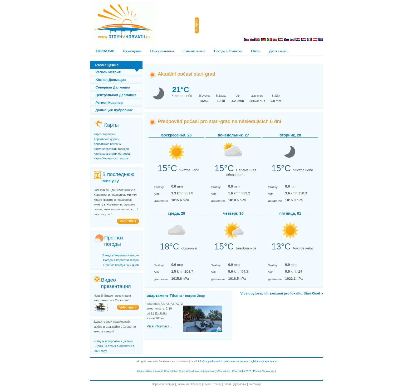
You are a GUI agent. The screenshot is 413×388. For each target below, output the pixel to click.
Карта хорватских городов (111, 148)
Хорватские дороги (107, 139)
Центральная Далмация (116, 95)
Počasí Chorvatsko (263, 371)
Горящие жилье (194, 51)
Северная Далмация (113, 87)
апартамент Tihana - (176, 295)
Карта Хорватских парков (111, 158)
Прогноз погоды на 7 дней (121, 265)
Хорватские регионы (107, 143)
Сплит (227, 384)
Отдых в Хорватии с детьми (114, 341)
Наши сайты (144, 371)
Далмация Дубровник (114, 110)
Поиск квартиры (162, 51)
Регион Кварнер (109, 103)
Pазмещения (132, 51)
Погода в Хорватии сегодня (120, 255)
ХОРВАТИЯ (104, 51)
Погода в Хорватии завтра (121, 260)
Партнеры (158, 384)
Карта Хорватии (104, 134)
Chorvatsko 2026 (241, 371)
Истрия (170, 384)
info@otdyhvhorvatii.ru (210, 361)
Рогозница (255, 384)
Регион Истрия (108, 72)
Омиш (207, 384)
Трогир (217, 384)
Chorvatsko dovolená (191, 371)
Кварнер (196, 384)
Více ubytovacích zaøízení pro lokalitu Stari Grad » (281, 293)
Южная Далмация (111, 80)
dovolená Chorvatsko (165, 371)
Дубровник (240, 384)
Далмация (182, 384)
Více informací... (159, 326)
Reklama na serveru (236, 361)
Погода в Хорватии (228, 51)
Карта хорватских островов (112, 153)
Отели (255, 51)
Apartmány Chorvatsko (217, 371)
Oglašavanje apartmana (263, 361)
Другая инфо (278, 51)
